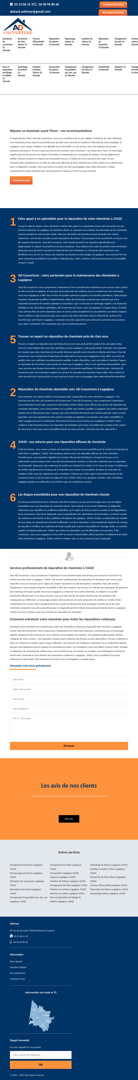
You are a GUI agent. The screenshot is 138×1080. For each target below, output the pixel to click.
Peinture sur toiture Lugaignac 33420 (68, 889)
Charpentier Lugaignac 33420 (64, 873)
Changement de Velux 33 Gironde (87, 70)
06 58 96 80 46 (49, 4)
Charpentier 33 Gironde (103, 68)
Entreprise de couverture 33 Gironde (8, 44)
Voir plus (69, 818)
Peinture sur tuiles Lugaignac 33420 (67, 893)
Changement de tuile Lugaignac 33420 (68, 885)
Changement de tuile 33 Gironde (120, 41)
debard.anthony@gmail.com (30, 11)
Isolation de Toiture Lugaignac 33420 (68, 881)
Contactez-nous (113, 4)
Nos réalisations (113, 12)
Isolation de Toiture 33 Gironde (87, 41)
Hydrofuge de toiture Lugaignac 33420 (108, 864)
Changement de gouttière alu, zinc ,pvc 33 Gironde (71, 71)
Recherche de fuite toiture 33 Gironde (22, 43)
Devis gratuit (16, 961)
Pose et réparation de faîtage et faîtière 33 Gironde (7, 74)
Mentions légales (18, 967)
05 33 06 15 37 (24, 4)
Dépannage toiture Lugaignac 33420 (107, 893)
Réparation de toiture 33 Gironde (54, 41)
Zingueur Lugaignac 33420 (63, 877)
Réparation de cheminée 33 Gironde (103, 43)
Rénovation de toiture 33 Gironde (54, 70)
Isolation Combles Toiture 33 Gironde (37, 71)
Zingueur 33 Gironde (120, 68)
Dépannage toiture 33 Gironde (70, 41)
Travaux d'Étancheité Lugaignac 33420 (108, 885)
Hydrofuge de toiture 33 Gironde (22, 71)
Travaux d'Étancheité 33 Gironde (38, 41)
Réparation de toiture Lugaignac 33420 (109, 889)
